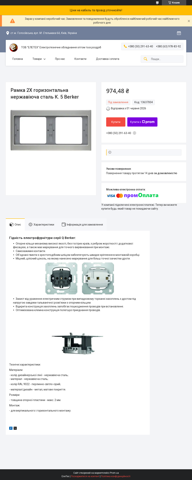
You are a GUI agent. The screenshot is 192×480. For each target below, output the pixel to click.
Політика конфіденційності (115, 476)
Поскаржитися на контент (85, 476)
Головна (17, 58)
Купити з (142, 122)
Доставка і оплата (107, 58)
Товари (37, 58)
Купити (115, 121)
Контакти (80, 58)
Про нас (60, 58)
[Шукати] (145, 59)
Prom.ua (114, 473)
